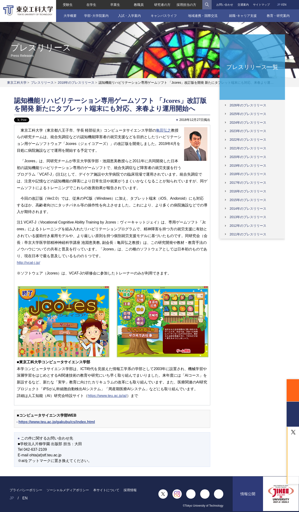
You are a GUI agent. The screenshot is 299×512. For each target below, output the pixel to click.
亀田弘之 (163, 130)
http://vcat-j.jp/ (28, 263)
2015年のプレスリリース (248, 200)
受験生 (68, 5)
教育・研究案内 (278, 16)
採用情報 (130, 490)
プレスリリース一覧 (252, 67)
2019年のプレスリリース (248, 165)
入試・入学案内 (129, 16)
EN (284, 4)
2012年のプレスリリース (248, 225)
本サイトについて (106, 490)
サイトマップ (261, 4)
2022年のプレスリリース (248, 139)
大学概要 (69, 16)
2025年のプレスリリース (248, 114)
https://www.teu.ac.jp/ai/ (107, 396)
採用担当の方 (186, 5)
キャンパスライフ (164, 16)
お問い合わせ (224, 4)
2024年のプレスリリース (248, 122)
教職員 (139, 5)
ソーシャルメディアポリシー (67, 490)
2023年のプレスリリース (248, 131)
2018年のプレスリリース (76, 82)
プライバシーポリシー (26, 490)
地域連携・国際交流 (202, 16)
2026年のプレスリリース (248, 105)
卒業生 (115, 5)
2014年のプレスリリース (248, 208)
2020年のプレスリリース (248, 157)
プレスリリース (42, 82)
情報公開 (247, 494)
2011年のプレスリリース (248, 234)
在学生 (91, 5)
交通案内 (243, 4)
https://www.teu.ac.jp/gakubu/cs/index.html (56, 422)
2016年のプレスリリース (248, 191)
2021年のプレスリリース (248, 148)
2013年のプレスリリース (248, 217)
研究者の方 (162, 5)
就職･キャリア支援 (243, 16)
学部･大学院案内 (96, 16)
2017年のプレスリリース (248, 182)
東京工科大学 (17, 82)
